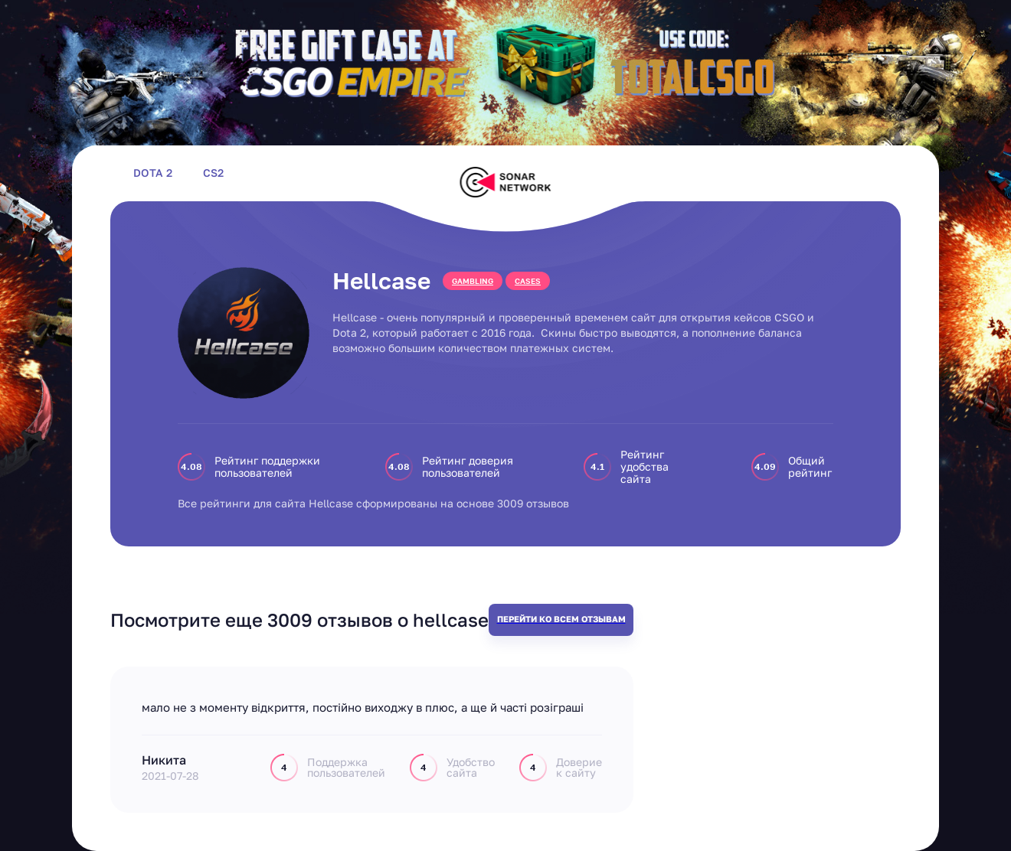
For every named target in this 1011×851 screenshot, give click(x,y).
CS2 (213, 173)
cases (528, 280)
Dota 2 (152, 173)
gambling (472, 280)
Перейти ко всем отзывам (561, 619)
